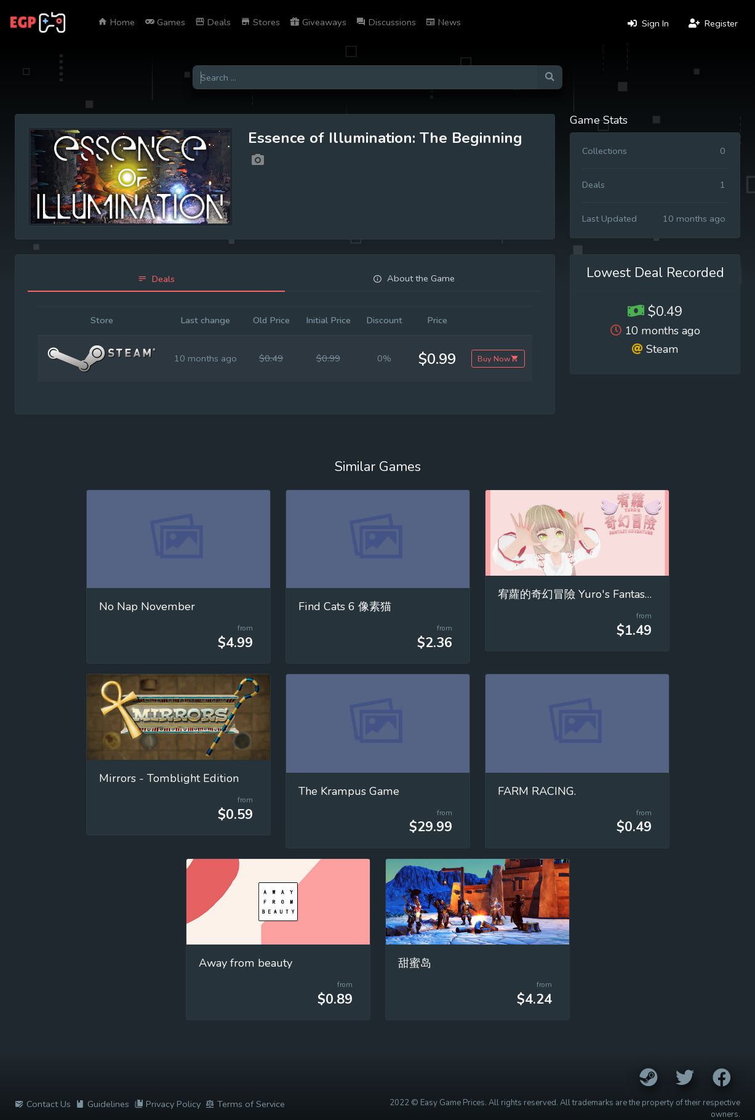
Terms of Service (245, 1104)
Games (165, 22)
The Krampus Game (348, 791)
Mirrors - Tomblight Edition (169, 778)
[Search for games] (365, 77)
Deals (213, 22)
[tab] (156, 279)
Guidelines (102, 1104)
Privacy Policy (167, 1104)
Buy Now (498, 358)
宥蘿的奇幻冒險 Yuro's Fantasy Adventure (602, 594)
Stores (260, 22)
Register (713, 23)
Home (116, 22)
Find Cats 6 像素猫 (344, 606)
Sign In (648, 23)
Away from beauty (245, 963)
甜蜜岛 (414, 963)
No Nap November (147, 606)
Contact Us (43, 1104)
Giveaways (318, 22)
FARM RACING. (537, 791)
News (443, 22)
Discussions (386, 22)
